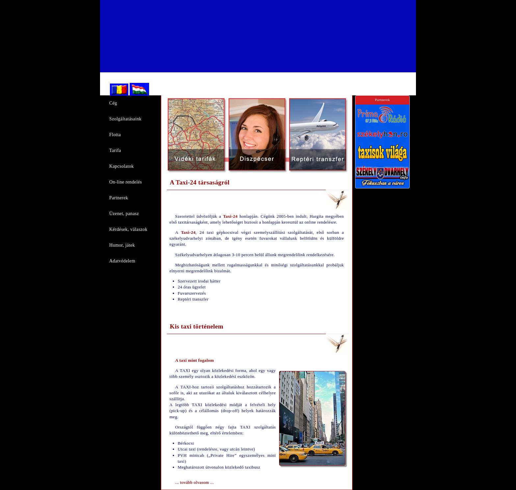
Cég (113, 103)
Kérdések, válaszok (128, 229)
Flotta (115, 134)
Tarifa (115, 150)
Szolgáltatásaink (125, 118)
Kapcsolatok (121, 166)
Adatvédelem (122, 260)
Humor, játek (122, 245)
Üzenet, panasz (124, 213)
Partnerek (118, 197)
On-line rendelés (125, 182)
